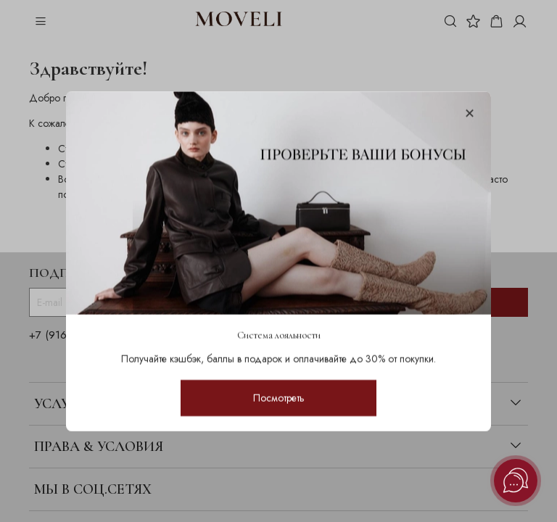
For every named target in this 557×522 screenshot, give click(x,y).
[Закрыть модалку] (469, 114)
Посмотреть (279, 397)
